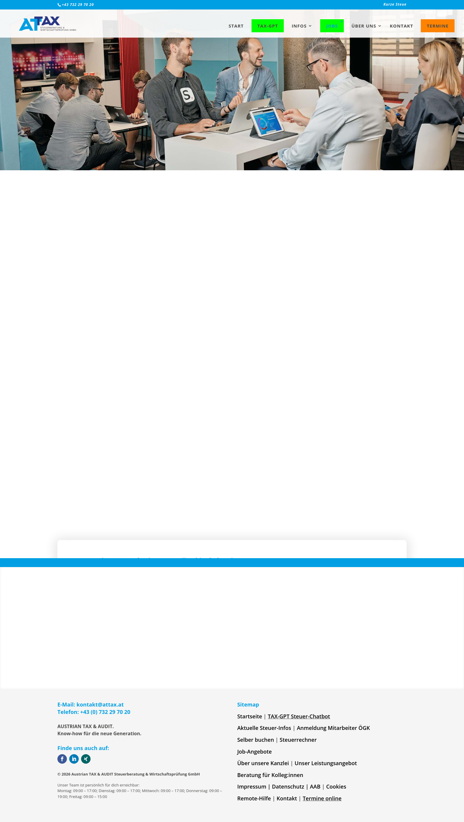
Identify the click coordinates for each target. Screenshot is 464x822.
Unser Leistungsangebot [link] (326, 763)
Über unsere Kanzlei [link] (263, 763)
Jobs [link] (332, 26)
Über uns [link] (364, 26)
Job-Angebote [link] (254, 751)
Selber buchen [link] (255, 739)
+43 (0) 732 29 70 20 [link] (105, 711)
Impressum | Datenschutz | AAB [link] (278, 786)
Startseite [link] (249, 716)
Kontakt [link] (401, 26)
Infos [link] (299, 26)
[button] (175, 480)
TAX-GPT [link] (267, 26)
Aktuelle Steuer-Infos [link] (264, 727)
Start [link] (236, 26)
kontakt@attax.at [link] (100, 704)
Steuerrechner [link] (298, 739)
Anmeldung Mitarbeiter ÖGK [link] (333, 727)
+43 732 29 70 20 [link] (78, 4)
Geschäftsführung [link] (229, 364)
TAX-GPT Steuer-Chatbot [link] (299, 716)
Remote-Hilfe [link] (254, 798)
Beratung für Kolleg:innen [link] (270, 774)
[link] (338, 6)
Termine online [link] (322, 798)
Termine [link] (438, 26)
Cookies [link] (336, 786)
